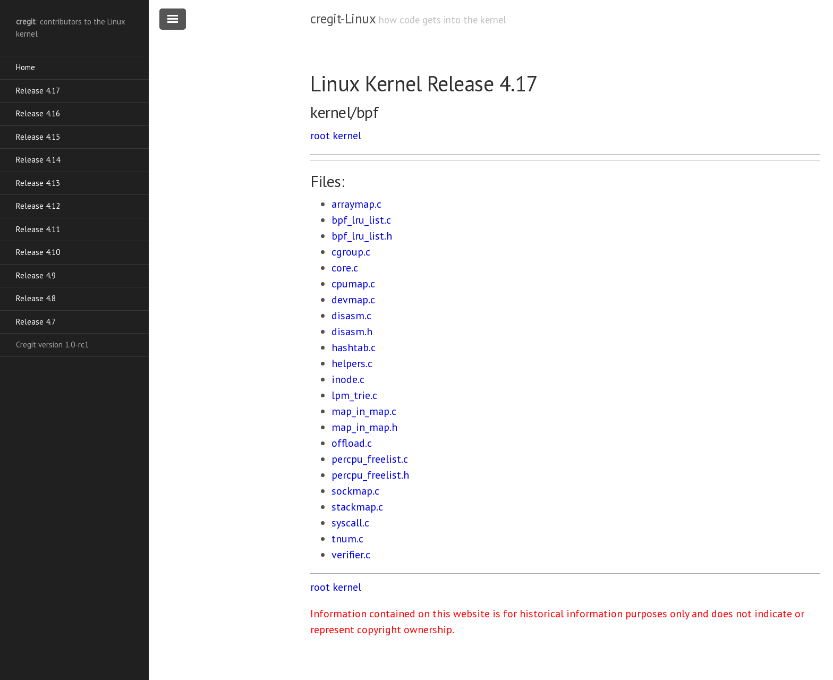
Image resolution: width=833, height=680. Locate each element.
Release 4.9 (36, 275)
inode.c (348, 379)
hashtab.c (354, 347)
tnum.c (347, 539)
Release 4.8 (36, 298)
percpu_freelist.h (370, 475)
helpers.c (352, 363)
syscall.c (350, 523)
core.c (345, 268)
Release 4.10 (38, 252)
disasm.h (352, 331)
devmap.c (353, 300)
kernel (347, 135)
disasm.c (351, 315)
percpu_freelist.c (370, 459)
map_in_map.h (364, 427)
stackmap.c (357, 507)
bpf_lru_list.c (361, 220)
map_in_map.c (364, 411)
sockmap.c (355, 491)
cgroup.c (351, 252)
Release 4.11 (38, 229)
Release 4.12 (38, 206)
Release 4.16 (38, 113)
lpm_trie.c (354, 395)
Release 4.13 (38, 183)
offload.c (352, 443)
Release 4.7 (36, 322)
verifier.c (351, 555)
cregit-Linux (342, 18)
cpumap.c (353, 284)
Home (25, 67)
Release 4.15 (38, 137)
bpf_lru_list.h (362, 236)
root (320, 135)
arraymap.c (356, 204)
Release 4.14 (38, 160)
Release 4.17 (38, 91)
